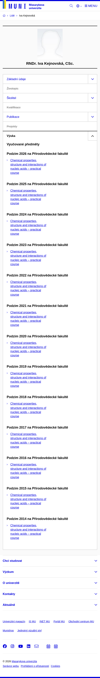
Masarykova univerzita (24, 661)
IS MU (32, 621)
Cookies (55, 666)
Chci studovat (12, 560)
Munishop (8, 630)
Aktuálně (9, 604)
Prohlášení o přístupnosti (35, 666)
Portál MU (59, 621)
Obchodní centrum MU (81, 621)
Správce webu (11, 666)
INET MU (45, 621)
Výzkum (8, 571)
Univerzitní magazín (14, 621)
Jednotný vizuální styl (29, 630)
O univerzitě (11, 582)
